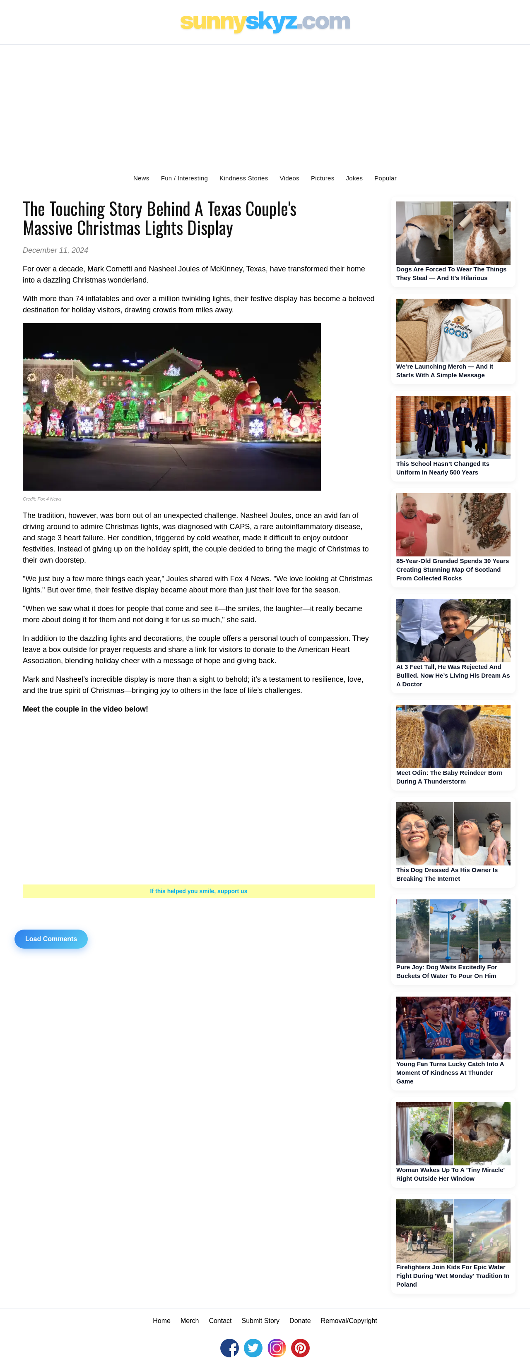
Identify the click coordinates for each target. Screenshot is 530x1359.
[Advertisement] (265, 107)
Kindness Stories (243, 178)
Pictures (323, 178)
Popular (385, 178)
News (141, 178)
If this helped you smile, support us (199, 891)
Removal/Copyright (349, 1320)
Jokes (354, 178)
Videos (289, 178)
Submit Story (261, 1320)
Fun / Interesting (184, 178)
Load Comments (51, 938)
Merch (190, 1320)
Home (162, 1320)
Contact (220, 1320)
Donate (300, 1320)
